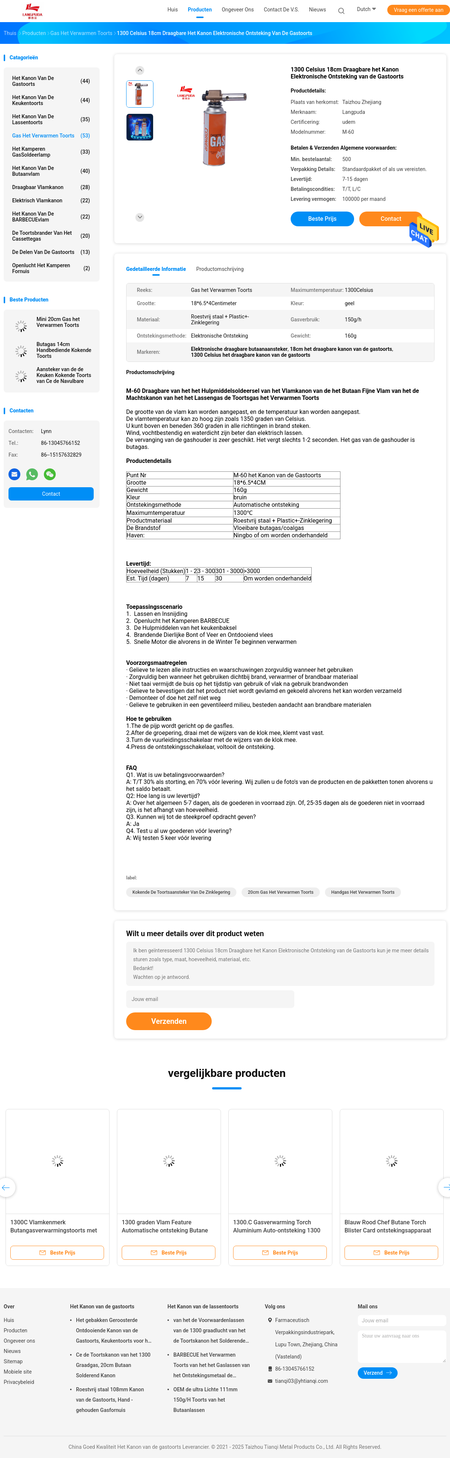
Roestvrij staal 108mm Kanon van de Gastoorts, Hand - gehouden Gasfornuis (110, 1400)
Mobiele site (18, 1372)
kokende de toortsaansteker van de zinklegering (181, 892)
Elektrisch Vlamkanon (51, 200)
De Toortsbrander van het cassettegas (51, 236)
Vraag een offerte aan (418, 10)
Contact (51, 494)
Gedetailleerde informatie (156, 269)
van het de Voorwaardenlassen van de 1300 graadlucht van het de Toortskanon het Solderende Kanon (209, 1331)
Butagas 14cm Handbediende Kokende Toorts (64, 350)
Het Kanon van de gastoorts (51, 81)
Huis (9, 1320)
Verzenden (169, 1021)
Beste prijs (322, 218)
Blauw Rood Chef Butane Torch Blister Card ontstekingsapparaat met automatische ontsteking (388, 1230)
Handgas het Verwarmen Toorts (363, 892)
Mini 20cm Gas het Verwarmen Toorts (58, 322)
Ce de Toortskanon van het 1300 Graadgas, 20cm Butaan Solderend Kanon (113, 1365)
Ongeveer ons (19, 1341)
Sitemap (13, 1361)
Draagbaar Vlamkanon (51, 187)
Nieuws (12, 1351)
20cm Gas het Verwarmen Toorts (281, 892)
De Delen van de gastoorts (51, 252)
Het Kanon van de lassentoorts (51, 119)
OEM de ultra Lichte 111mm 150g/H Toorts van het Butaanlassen (205, 1400)
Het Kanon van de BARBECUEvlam (51, 217)
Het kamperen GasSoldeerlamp (51, 152)
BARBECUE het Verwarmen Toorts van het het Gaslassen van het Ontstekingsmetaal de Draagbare (211, 1366)
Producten (15, 1330)
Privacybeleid (19, 1382)
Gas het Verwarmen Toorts (51, 135)
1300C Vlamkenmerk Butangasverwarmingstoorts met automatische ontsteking (53, 1230)
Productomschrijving (220, 269)
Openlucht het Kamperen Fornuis (51, 268)
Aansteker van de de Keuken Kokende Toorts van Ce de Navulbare (64, 375)
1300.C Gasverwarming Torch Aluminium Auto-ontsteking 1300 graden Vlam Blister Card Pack (277, 1230)
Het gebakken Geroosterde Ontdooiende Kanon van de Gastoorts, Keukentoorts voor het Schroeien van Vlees (114, 1331)
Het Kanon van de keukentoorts (51, 100)
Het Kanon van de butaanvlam (51, 171)
